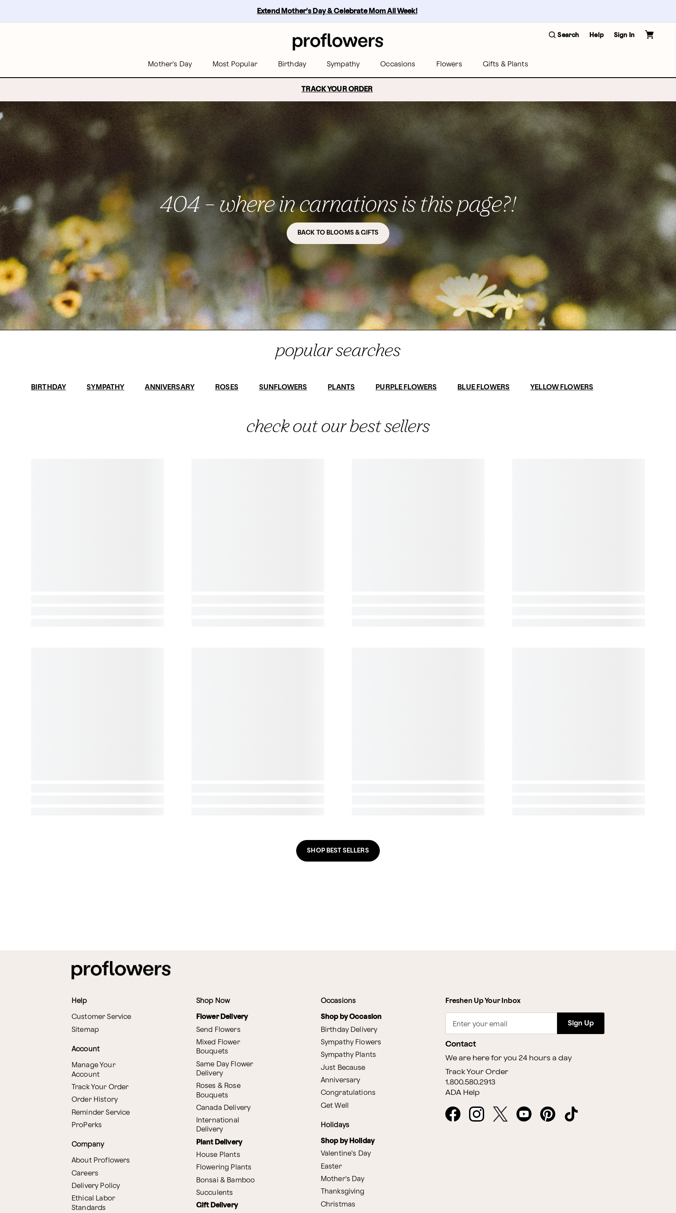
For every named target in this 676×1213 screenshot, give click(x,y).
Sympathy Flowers (351, 1042)
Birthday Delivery (349, 1030)
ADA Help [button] (462, 1092)
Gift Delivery (217, 1205)
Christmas (338, 1204)
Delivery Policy (96, 1186)
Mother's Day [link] (170, 64)
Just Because (343, 1068)
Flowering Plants (223, 1167)
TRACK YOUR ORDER (336, 89)
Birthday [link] (292, 64)
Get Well (335, 1106)
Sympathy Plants (348, 1055)
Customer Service (101, 1017)
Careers (85, 1173)
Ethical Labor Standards (93, 1203)
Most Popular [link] (235, 64)
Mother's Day (343, 1179)
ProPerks (87, 1125)
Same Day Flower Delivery (224, 1069)
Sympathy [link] (343, 64)
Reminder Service (101, 1113)
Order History (95, 1100)
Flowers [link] (449, 64)
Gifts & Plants (505, 64)
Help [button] (596, 35)
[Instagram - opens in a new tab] (480, 1114)
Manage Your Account (94, 1070)
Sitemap (85, 1030)
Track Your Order (100, 1087)
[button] (564, 35)
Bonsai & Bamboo (225, 1180)
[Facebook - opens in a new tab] (456, 1114)
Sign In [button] (624, 35)
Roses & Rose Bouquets (218, 1090)
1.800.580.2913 (470, 1082)
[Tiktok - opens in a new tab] (575, 1114)
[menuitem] (170, 64)
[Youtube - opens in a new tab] (527, 1114)
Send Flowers (218, 1030)
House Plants (218, 1155)
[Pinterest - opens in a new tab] (551, 1114)
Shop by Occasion (351, 1017)
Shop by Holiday (348, 1141)
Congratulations (348, 1093)
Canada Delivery (223, 1108)
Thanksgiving (343, 1191)
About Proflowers (101, 1160)
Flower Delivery (222, 1017)
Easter (331, 1166)
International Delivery (217, 1125)
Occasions (397, 64)
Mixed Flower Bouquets (218, 1047)
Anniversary (340, 1080)
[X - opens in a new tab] (504, 1114)
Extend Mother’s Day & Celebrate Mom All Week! (337, 11)
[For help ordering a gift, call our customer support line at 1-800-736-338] (338, 41)
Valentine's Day (346, 1153)
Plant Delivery (219, 1142)
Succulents (214, 1193)
